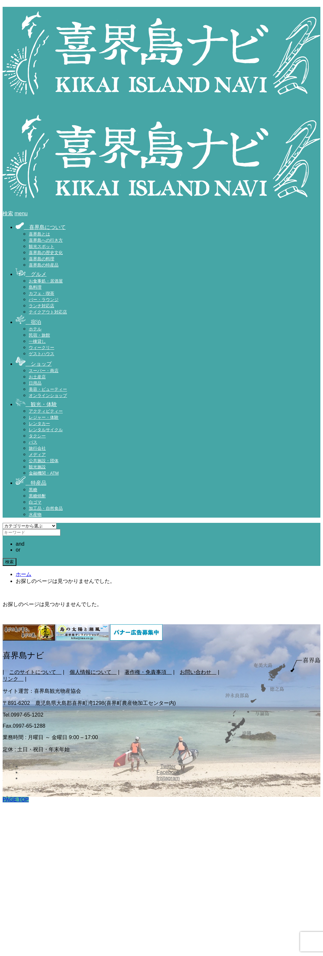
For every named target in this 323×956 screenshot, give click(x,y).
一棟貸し (37, 341)
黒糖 (33, 489)
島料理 (35, 287)
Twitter (168, 766)
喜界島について (41, 227)
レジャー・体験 (44, 417)
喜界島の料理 (41, 258)
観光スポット (41, 246)
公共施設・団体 (44, 460)
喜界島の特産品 (44, 265)
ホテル (35, 328)
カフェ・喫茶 (41, 293)
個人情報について (93, 672)
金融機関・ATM (44, 473)
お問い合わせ (198, 672)
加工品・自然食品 (46, 508)
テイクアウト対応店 (48, 312)
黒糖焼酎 (37, 495)
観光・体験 (36, 404)
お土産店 (37, 376)
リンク (13, 679)
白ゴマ (35, 502)
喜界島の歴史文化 (46, 252)
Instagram (167, 778)
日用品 (35, 383)
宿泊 (28, 322)
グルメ (31, 274)
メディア (37, 454)
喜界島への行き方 (46, 240)
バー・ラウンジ (44, 299)
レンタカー (39, 423)
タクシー (37, 435)
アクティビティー (46, 411)
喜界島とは (39, 234)
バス (33, 442)
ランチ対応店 (41, 305)
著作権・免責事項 (148, 672)
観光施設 (37, 466)
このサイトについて (35, 672)
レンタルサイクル (46, 429)
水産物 (35, 514)
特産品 (31, 483)
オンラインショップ (48, 395)
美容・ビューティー (48, 389)
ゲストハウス (41, 353)
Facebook (168, 772)
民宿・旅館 (39, 335)
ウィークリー (41, 347)
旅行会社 (37, 448)
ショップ (34, 364)
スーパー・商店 (44, 370)
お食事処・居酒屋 (46, 281)
